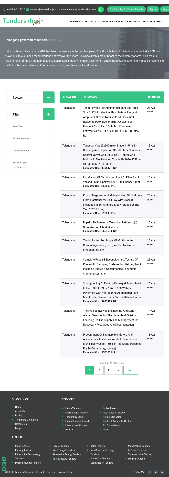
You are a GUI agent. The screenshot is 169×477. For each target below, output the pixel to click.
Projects (91, 21)
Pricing (18, 415)
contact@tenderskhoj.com (44, 9)
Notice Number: (21, 150)
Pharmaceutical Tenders (28, 462)
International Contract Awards (76, 427)
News (106, 429)
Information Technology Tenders (27, 456)
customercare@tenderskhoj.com (78, 9)
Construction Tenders (101, 462)
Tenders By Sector (74, 417)
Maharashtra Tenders (139, 446)
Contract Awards (112, 21)
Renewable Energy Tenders (67, 454)
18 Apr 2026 (151, 243)
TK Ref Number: (21, 138)
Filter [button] (34, 114)
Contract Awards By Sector (117, 421)
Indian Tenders (73, 408)
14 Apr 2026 (151, 313)
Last (131, 370)
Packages (156, 21)
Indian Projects (111, 408)
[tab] (31, 97)
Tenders (75, 21)
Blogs (18, 428)
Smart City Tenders (100, 458)
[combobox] (30, 167)
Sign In (152, 9)
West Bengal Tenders (64, 450)
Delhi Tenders (97, 446)
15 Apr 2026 (151, 225)
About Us (20, 411)
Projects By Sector (112, 417)
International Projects (114, 412)
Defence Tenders (137, 450)
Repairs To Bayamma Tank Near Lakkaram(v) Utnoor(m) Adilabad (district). (110, 225)
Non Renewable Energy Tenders (102, 452)
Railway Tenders (23, 450)
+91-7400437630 (16, 9)
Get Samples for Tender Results (126, 9)
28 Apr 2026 (151, 110)
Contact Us (21, 424)
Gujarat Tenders (61, 446)
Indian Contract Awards (77, 421)
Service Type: (20, 162)
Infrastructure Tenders (64, 458)
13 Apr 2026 (151, 148)
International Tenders (76, 412)
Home (18, 407)
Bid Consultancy (137, 21)
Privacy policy (64, 472)
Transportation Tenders (140, 454)
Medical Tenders (136, 458)
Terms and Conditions (26, 419)
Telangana (68, 107)
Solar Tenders (22, 446)
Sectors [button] (34, 97)
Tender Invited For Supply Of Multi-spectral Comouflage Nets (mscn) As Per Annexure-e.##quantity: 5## (109, 245)
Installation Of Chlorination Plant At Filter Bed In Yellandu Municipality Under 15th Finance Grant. (112, 180)
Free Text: (18, 126)
